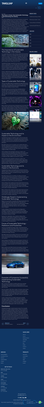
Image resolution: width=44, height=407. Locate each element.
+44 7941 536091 (4, 377)
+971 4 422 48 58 (30, 401)
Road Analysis (25, 354)
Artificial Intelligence (4, 354)
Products (24, 341)
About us (24, 334)
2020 (30, 34)
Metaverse (2, 357)
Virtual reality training (4, 356)
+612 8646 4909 (4, 387)
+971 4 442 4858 (4, 370)
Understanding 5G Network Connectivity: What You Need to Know (35, 25)
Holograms (24, 361)
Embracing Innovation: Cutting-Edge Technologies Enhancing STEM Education (35, 19)
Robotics (2, 363)
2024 (30, 46)
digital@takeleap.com (22, 395)
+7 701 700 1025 (4, 391)
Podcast (24, 344)
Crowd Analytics (25, 356)
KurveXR (24, 363)
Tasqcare (24, 357)
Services (24, 336)
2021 (30, 37)
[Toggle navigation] (26, 3)
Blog (23, 343)
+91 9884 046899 (4, 374)
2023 (30, 43)
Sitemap (24, 348)
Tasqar (24, 359)
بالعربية (40, 3)
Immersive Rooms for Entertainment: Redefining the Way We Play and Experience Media (35, 22)
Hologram (2, 361)
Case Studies (25, 339)
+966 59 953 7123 (4, 384)
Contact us (24, 346)
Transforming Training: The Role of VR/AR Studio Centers (35, 16)
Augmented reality (4, 359)
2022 (30, 40)
